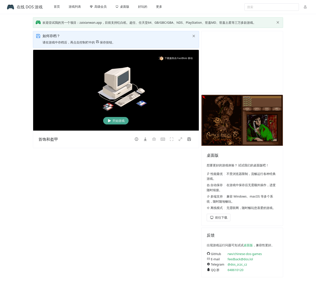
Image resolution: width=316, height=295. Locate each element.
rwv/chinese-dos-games (245, 254)
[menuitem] (56, 7)
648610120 (235, 270)
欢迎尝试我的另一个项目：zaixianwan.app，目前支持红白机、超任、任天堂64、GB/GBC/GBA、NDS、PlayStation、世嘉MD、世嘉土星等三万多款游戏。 (149, 22)
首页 (57, 6)
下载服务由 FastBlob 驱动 (175, 58)
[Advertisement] (242, 62)
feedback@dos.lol (240, 259)
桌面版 (248, 245)
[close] (278, 22)
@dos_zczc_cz (237, 264)
